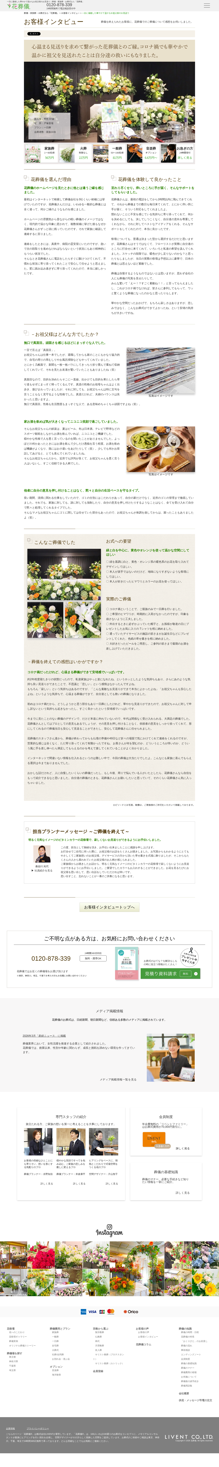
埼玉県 (12, 1370)
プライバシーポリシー (38, 1428)
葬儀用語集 (186, 1385)
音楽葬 (55, 1370)
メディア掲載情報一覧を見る (118, 1079)
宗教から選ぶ (100, 1328)
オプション (56, 1366)
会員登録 (98, 1371)
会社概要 (184, 1393)
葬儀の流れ (186, 1345)
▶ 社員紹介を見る (42, 870)
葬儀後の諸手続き (190, 1381)
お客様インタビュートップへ (109, 907)
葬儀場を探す (14, 1353)
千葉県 (12, 1366)
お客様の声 (142, 1328)
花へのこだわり (17, 1332)
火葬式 (55, 1350)
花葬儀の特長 (187, 1336)
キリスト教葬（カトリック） (109, 1363)
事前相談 (185, 1350)
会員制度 (185, 1359)
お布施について (189, 1377)
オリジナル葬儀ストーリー (22, 1345)
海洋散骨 (56, 1374)
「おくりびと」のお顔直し (194, 1341)
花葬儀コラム (143, 1344)
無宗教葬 (99, 1332)
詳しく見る (47, 1183)
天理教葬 (99, 1345)
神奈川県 (13, 1361)
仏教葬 (98, 1336)
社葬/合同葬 (58, 1354)
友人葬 (98, 1350)
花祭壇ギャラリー (18, 1336)
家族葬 (55, 1332)
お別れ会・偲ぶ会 (61, 1359)
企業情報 (10, 1428)
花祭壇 (11, 1328)
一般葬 (55, 1336)
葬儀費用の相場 (189, 1372)
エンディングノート (191, 1354)
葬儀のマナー (187, 1368)
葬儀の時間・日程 (190, 1332)
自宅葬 (55, 1345)
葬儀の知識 (185, 1328)
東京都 (12, 1357)
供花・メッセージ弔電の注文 (195, 1400)
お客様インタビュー (148, 1336)
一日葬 (47, 127)
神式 (97, 1341)
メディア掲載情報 (109, 1011)
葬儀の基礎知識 (189, 1363)
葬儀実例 (13, 1341)
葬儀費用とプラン (60, 1328)
